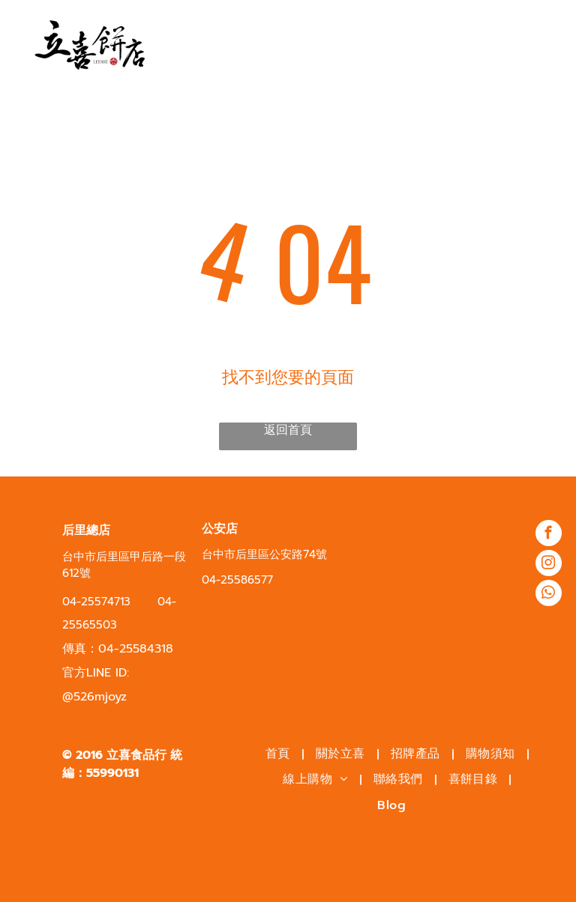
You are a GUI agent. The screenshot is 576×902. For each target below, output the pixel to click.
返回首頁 (288, 430)
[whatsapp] (549, 595)
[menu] (543, 43)
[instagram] (549, 565)
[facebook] (549, 535)
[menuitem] (279, 753)
